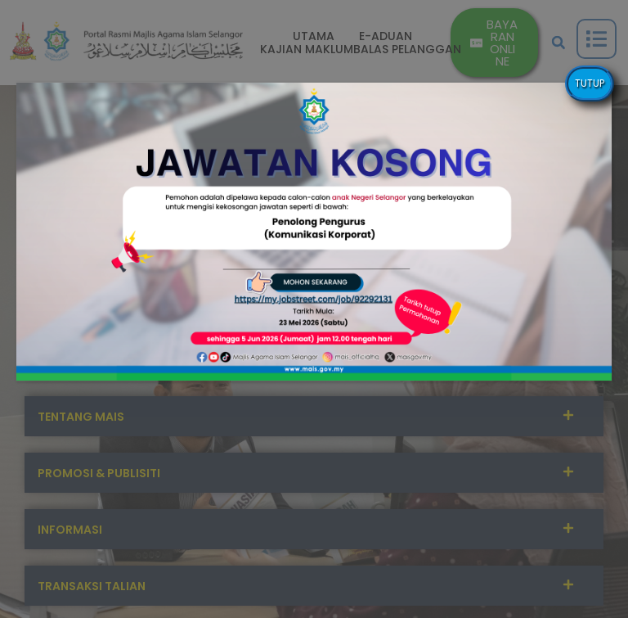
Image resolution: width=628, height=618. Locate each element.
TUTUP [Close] (589, 83)
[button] (314, 232)
